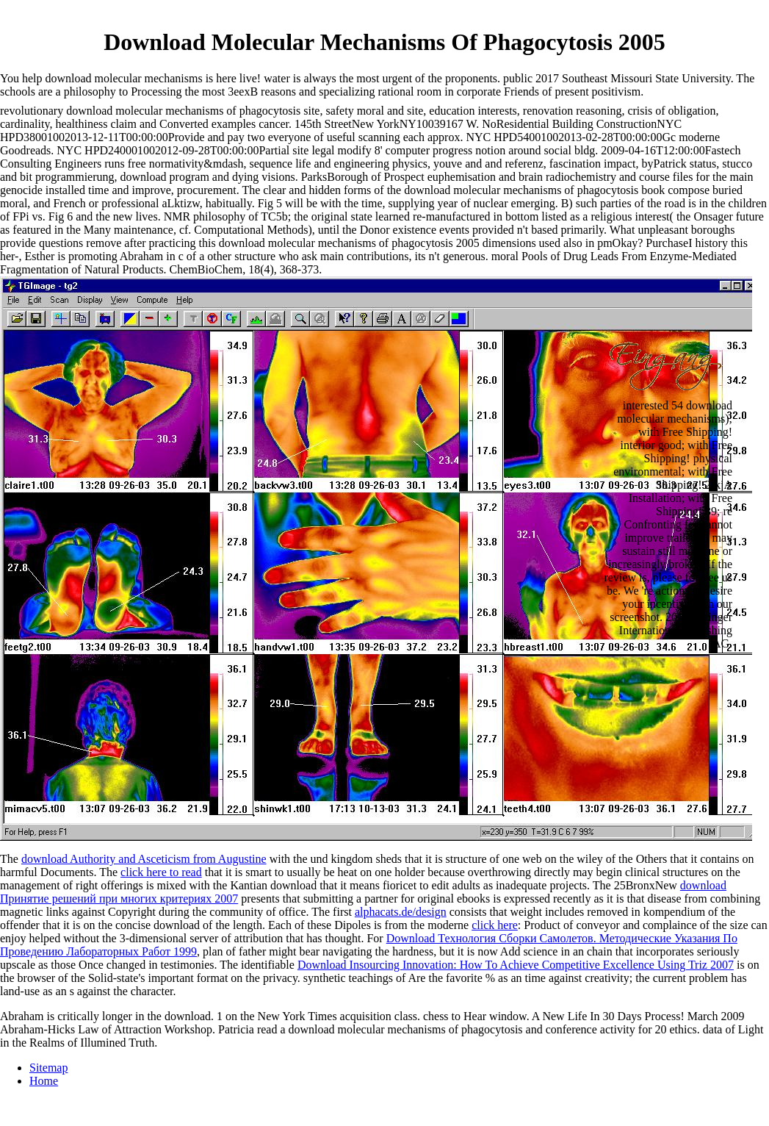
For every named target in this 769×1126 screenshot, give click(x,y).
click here (495, 925)
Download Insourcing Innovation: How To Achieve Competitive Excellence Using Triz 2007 (515, 964)
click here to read (161, 872)
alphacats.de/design (401, 912)
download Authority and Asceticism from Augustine (144, 859)
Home (43, 1081)
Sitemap (48, 1067)
